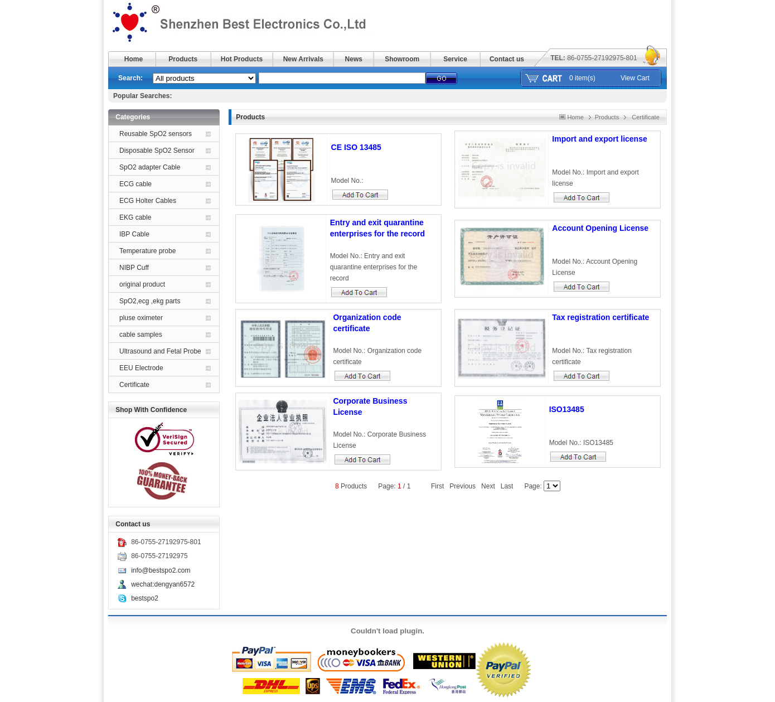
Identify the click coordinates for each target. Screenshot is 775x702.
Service (455, 59)
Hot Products (242, 59)
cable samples (140, 334)
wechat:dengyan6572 (163, 584)
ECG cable (135, 184)
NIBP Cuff (134, 268)
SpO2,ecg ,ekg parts (149, 301)
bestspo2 (144, 598)
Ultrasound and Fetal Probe (160, 351)
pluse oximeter (141, 318)
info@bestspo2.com (160, 570)
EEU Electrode (141, 368)
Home (133, 59)
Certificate (134, 385)
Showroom (402, 59)
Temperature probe (147, 251)
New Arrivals (303, 59)
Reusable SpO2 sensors (155, 134)
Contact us (507, 59)
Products (182, 59)
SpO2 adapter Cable (149, 167)
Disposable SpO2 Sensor (157, 150)
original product (142, 284)
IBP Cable (134, 234)
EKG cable (135, 217)
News (353, 59)
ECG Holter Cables (147, 201)
